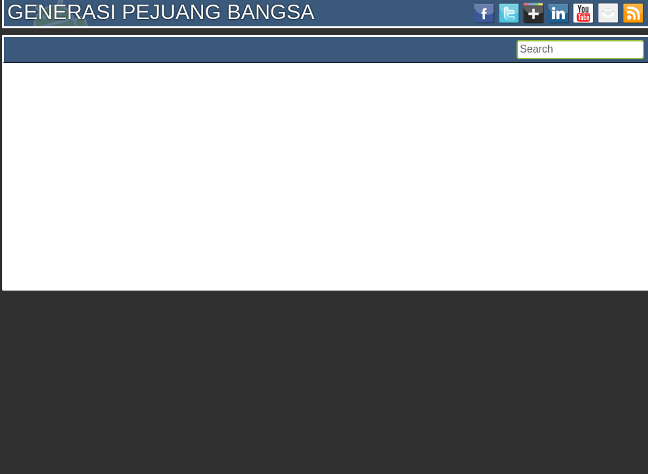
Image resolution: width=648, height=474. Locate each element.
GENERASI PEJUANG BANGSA (161, 12)
